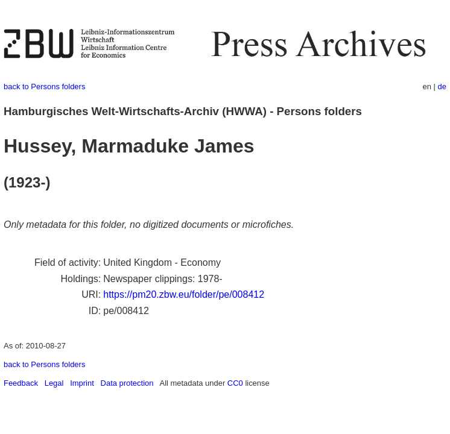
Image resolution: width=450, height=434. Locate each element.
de (442, 86)
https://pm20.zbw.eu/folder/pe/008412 (183, 294)
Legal (54, 383)
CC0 (235, 383)
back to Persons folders (44, 86)
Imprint (82, 383)
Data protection (127, 383)
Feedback (21, 383)
